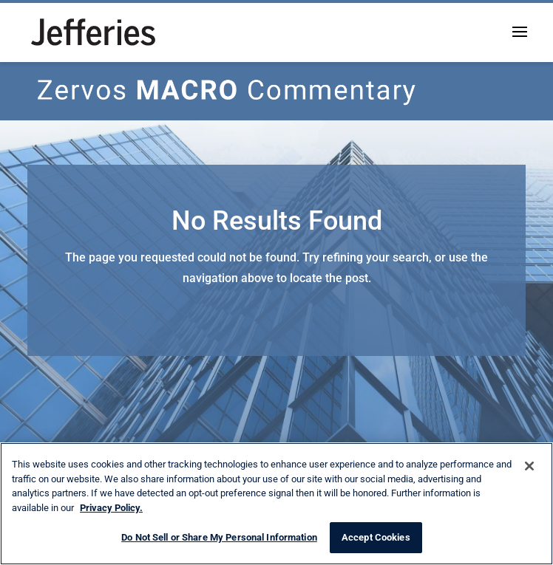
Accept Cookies (376, 537)
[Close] (529, 466)
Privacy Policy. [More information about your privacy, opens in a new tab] (111, 507)
